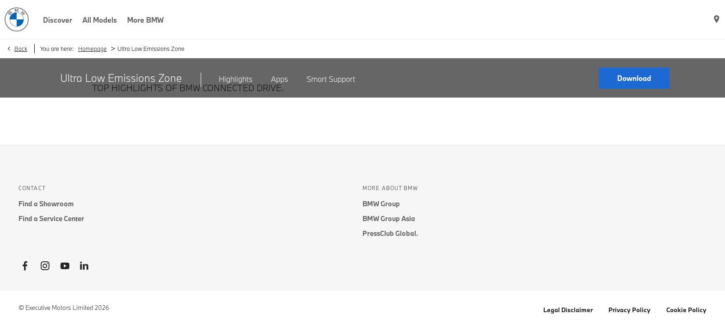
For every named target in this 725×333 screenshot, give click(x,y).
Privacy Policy (629, 310)
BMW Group (381, 203)
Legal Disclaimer (568, 310)
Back (20, 48)
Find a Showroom (46, 203)
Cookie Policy (686, 310)
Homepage (92, 48)
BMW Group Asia (388, 218)
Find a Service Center (51, 218)
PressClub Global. (390, 233)
